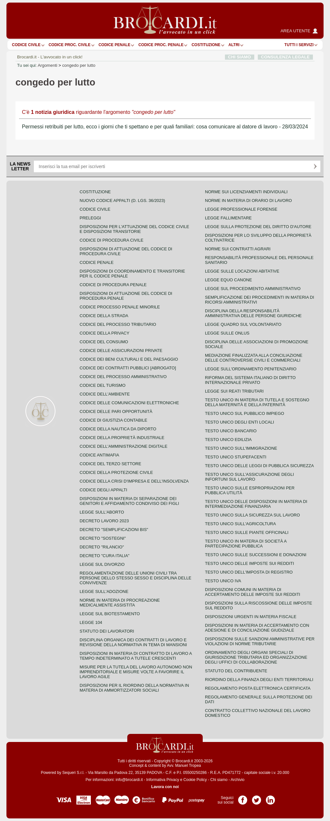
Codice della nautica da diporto (118, 428)
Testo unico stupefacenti (235, 457)
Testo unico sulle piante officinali (246, 532)
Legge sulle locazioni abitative (242, 271)
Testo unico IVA (223, 580)
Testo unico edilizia (228, 439)
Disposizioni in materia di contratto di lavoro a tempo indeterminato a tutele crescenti (136, 656)
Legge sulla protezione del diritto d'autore (258, 226)
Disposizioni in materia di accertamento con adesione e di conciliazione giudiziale (257, 628)
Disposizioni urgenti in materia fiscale (250, 616)
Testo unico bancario (231, 430)
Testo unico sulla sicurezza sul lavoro (252, 515)
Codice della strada (104, 315)
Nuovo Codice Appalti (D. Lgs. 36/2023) (122, 200)
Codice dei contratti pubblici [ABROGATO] (128, 367)
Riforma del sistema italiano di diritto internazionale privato (250, 380)
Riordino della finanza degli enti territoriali (259, 679)
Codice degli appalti (103, 489)
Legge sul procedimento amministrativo (253, 288)
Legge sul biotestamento (110, 613)
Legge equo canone (228, 279)
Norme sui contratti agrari (237, 248)
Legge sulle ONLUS (227, 333)
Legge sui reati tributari (234, 391)
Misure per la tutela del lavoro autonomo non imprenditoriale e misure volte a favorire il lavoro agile (136, 672)
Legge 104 (91, 622)
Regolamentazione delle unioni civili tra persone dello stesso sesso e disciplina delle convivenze (135, 578)
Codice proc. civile (70, 45)
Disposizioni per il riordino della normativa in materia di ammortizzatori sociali (134, 688)
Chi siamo (218, 779)
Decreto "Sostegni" (103, 538)
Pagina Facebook (242, 798)
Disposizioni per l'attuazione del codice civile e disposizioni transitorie (134, 229)
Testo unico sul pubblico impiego (244, 413)
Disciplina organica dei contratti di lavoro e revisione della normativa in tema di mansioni (133, 642)
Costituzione (205, 45)
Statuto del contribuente (236, 670)
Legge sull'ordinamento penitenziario (250, 368)
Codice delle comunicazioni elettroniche (129, 402)
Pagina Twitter (256, 798)
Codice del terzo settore (110, 463)
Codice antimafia (99, 455)
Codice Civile (26, 45)
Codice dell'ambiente (105, 394)
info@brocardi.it (129, 779)
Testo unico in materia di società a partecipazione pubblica (245, 543)
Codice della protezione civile (116, 472)
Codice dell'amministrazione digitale (123, 446)
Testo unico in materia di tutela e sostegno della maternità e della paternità (257, 402)
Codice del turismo (102, 385)
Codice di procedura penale (113, 284)
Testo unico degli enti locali (239, 422)
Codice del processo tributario (118, 324)
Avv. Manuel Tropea (184, 765)
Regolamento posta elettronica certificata (257, 688)
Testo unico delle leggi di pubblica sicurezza (259, 465)
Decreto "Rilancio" (102, 547)
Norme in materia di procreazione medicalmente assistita (120, 602)
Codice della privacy (104, 333)
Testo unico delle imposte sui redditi (249, 563)
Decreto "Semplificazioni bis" (114, 529)
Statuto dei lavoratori (107, 631)
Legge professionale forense (241, 209)
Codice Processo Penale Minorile (120, 307)
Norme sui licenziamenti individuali (246, 191)
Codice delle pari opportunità (116, 411)
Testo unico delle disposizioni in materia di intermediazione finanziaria (256, 504)
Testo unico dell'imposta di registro (249, 572)
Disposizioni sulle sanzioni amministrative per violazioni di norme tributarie (260, 641)
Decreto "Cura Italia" (105, 555)
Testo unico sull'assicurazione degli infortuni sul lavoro (249, 477)
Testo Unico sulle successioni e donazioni (255, 554)
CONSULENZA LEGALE (285, 57)
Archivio (238, 779)
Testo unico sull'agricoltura (240, 523)
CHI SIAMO (239, 57)
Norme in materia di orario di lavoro (248, 200)
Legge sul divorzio (102, 564)
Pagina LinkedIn (270, 798)
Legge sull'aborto (102, 512)
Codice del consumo (104, 341)
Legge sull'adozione (104, 591)
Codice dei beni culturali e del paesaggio (129, 359)
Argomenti (47, 65)
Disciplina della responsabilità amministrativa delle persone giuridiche (253, 313)
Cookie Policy (195, 779)
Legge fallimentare (228, 217)
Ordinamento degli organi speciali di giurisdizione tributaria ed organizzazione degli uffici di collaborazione (256, 657)
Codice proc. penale (160, 45)
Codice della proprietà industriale (122, 437)
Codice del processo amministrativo (123, 376)
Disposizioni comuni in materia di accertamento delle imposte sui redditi (252, 592)
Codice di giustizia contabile (113, 420)
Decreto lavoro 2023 (104, 520)
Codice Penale (115, 45)
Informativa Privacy (162, 779)
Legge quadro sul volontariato (243, 324)
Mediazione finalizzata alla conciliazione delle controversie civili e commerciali (253, 358)
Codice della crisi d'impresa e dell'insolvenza (134, 481)
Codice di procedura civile (111, 240)
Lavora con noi (165, 787)
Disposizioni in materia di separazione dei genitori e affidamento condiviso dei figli (129, 501)
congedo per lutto (78, 65)
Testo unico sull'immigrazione (241, 448)
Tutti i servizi (299, 45)
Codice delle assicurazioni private (121, 350)
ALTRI (233, 45)
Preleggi (90, 217)
